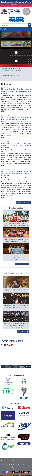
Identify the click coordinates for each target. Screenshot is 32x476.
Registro (20, 18)
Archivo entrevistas (22, 264)
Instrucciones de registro (16, 21)
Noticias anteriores (23, 202)
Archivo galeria (23, 332)
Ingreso (12, 18)
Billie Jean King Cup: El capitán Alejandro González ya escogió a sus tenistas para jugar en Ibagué (16, 91)
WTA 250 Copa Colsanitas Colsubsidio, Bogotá (11, 68)
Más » (3, 111)
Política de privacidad (12, 465)
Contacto (3, 465)
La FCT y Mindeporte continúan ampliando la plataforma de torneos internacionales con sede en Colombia (16, 173)
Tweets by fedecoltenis (12, 341)
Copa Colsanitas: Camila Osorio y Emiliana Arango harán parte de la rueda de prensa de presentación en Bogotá (16, 325)
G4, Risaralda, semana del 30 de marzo (10, 75)
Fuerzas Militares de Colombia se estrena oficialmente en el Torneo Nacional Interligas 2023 (16, 257)
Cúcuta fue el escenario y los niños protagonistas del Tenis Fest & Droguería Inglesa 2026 (16, 145)
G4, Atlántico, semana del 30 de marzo (10, 73)
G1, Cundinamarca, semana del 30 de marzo (11, 70)
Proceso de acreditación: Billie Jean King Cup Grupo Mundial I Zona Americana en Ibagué (16, 118)
